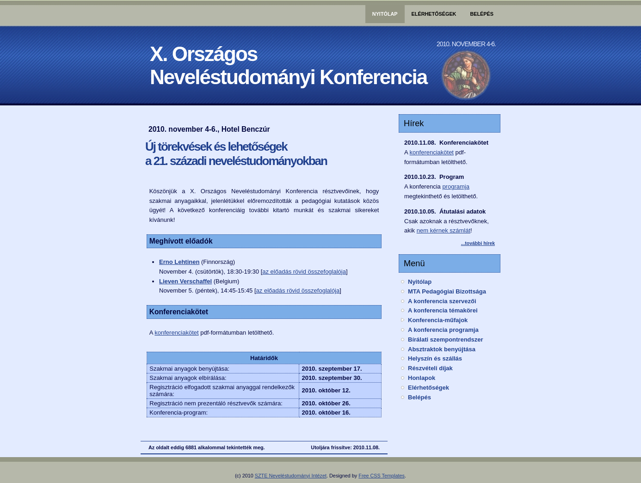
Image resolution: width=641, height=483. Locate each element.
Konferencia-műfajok (438, 320)
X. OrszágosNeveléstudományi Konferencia (288, 65)
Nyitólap (385, 14)
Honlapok (421, 377)
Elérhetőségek (434, 14)
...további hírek (478, 243)
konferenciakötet (176, 332)
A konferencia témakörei (443, 310)
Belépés (481, 14)
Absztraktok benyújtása (441, 349)
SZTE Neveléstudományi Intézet (291, 475)
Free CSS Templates (381, 475)
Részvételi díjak (430, 368)
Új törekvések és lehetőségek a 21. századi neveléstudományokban (236, 154)
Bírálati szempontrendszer (445, 339)
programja (455, 186)
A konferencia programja (443, 329)
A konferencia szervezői (442, 301)
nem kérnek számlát (443, 230)
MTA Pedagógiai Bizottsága (447, 291)
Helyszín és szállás (435, 358)
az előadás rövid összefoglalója (304, 271)
